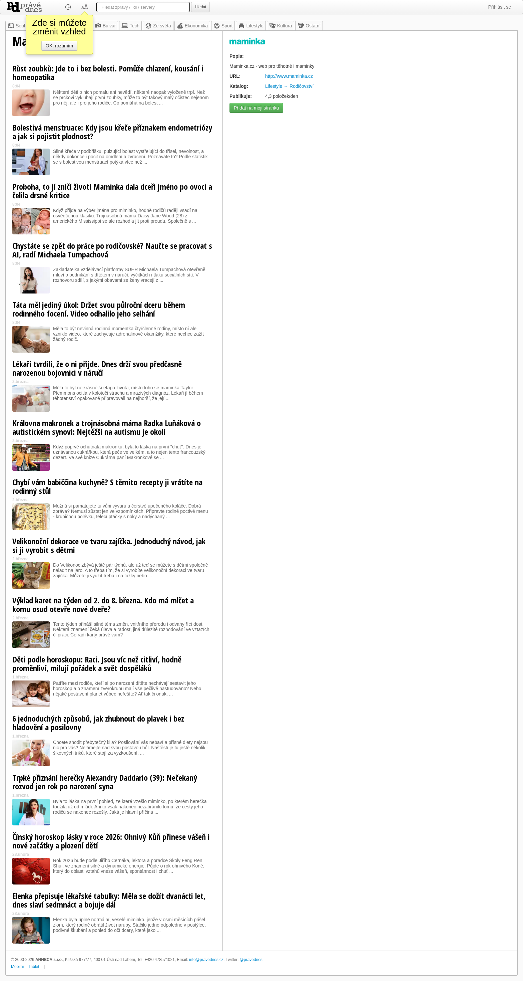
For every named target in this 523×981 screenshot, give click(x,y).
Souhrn (19, 25)
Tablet (34, 966)
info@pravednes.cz (206, 959)
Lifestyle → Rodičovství (289, 86)
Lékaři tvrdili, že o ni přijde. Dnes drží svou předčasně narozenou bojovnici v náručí (97, 368)
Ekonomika (192, 25)
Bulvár (105, 25)
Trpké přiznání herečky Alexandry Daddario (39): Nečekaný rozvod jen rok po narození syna (104, 782)
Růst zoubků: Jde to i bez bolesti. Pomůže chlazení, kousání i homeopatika (107, 72)
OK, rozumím (59, 45)
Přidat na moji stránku (256, 108)
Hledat (200, 7)
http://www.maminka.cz (289, 76)
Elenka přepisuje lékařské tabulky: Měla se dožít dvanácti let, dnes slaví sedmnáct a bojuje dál (108, 900)
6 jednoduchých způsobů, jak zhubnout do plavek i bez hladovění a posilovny (98, 723)
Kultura (280, 25)
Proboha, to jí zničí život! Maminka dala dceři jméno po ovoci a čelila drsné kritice (112, 191)
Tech (130, 25)
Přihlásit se (499, 7)
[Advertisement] (370, 163)
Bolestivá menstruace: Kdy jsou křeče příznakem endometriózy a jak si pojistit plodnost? (112, 132)
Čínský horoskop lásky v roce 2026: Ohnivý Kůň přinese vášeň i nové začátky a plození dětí (111, 841)
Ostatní (309, 25)
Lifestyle (250, 25)
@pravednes (251, 959)
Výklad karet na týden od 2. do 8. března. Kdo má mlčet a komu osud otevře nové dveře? (103, 604)
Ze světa (158, 25)
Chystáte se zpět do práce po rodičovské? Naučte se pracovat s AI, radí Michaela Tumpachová (112, 250)
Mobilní (17, 966)
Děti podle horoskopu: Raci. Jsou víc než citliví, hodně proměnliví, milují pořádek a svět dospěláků (96, 663)
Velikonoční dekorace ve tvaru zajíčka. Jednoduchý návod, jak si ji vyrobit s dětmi (108, 545)
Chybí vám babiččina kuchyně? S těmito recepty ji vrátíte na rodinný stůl (107, 486)
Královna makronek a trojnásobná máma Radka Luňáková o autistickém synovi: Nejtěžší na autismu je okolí (106, 427)
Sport (222, 25)
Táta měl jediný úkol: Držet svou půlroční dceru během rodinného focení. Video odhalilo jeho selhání (98, 309)
